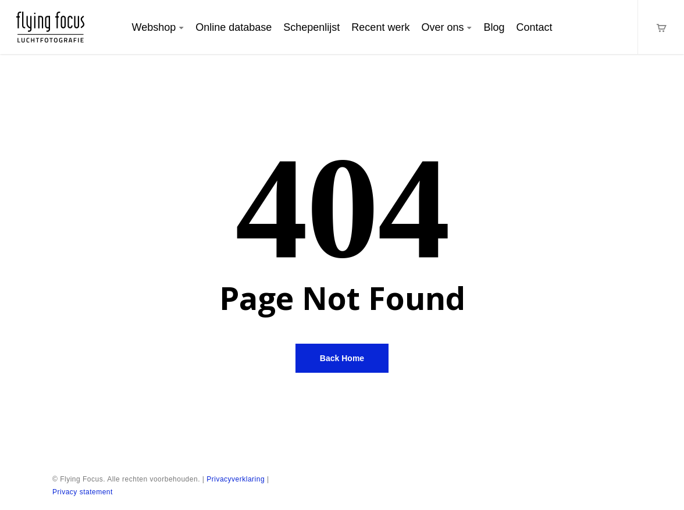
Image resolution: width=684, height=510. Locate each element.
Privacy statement (82, 492)
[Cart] (660, 27)
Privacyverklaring (235, 479)
